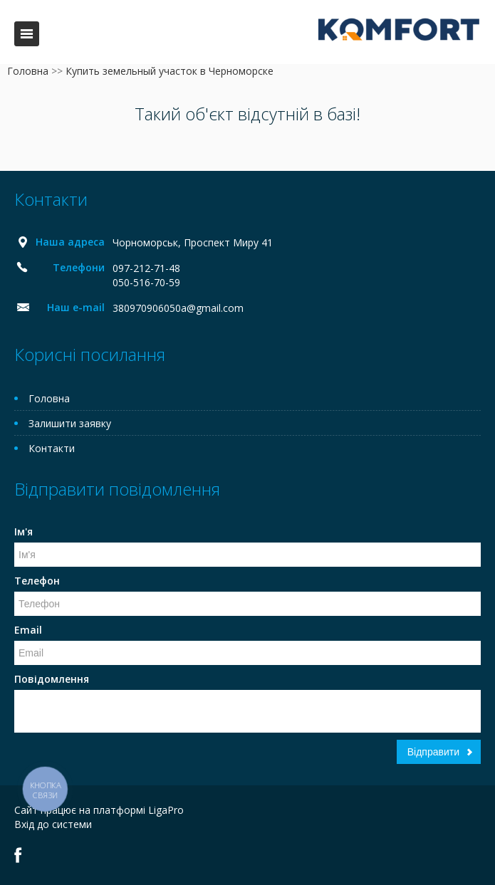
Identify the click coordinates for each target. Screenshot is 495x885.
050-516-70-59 (146, 282)
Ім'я (23, 531)
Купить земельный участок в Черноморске (169, 71)
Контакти (51, 448)
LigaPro (166, 810)
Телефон (37, 580)
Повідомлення (51, 679)
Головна (27, 71)
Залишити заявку (69, 423)
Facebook (18, 855)
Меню (26, 33)
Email (28, 630)
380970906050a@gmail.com (178, 308)
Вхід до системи (53, 824)
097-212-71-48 (146, 268)
